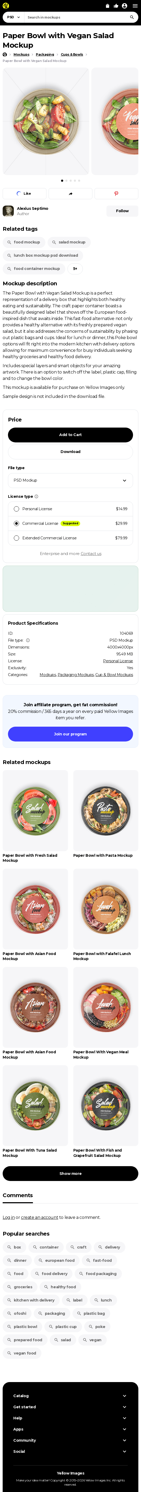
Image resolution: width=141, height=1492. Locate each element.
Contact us (91, 553)
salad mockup (69, 242)
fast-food (99, 1260)
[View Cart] (107, 6)
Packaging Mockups (76, 674)
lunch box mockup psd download (42, 255)
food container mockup (33, 268)
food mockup (23, 242)
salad (62, 1340)
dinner (17, 1260)
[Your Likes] (116, 6)
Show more (70, 1173)
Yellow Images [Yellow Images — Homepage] (70, 1473)
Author (23, 213)
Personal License (118, 661)
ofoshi (16, 1313)
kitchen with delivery (30, 1300)
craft (78, 1247)
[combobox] (81, 17)
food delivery (51, 1273)
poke (96, 1326)
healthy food (60, 1287)
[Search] (132, 17)
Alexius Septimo (32, 208)
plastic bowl (22, 1326)
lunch (103, 1300)
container (45, 1247)
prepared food (24, 1340)
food (15, 1273)
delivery (109, 1247)
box (14, 1247)
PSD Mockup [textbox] (25, 480)
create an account (39, 1217)
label (74, 1300)
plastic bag (91, 1313)
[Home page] (5, 54)
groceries (19, 1287)
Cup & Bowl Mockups (114, 674)
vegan (92, 1340)
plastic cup (63, 1326)
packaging (51, 1313)
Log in (9, 1217)
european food (56, 1260)
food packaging (97, 1273)
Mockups (48, 674)
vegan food (21, 1353)
